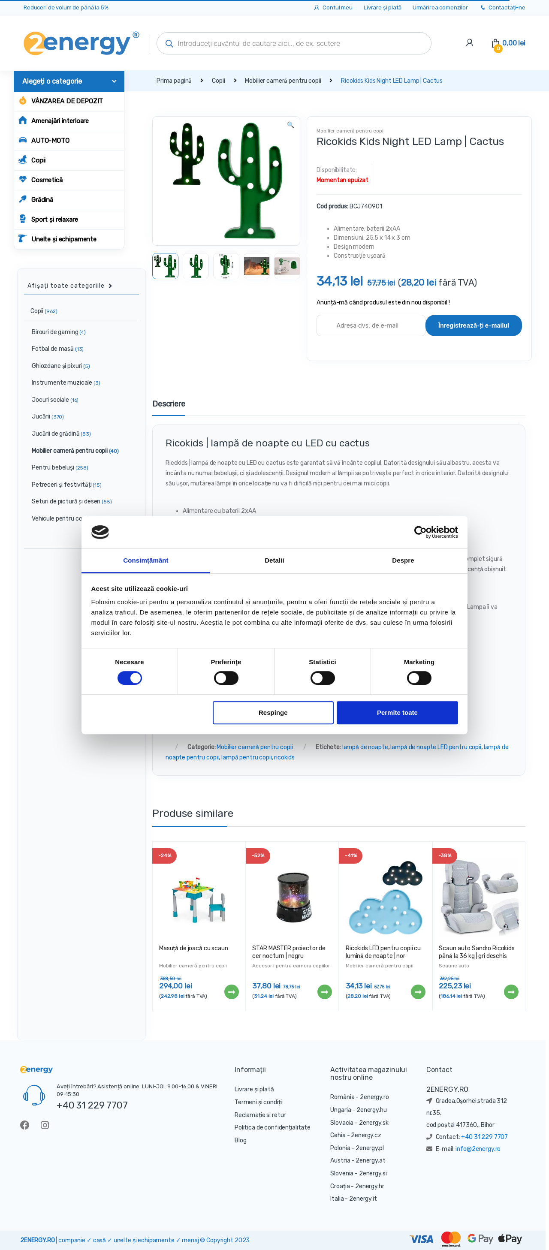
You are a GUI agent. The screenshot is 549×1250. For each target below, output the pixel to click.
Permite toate (397, 713)
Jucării (44, 416)
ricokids (284, 757)
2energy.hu (371, 1110)
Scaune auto (454, 966)
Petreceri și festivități (63, 484)
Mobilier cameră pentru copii (283, 80)
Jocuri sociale (51, 400)
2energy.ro (374, 1097)
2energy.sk (374, 1123)
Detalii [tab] (274, 560)
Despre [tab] (403, 560)
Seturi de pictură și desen (68, 501)
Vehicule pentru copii (62, 518)
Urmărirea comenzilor (440, 7)
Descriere (168, 404)
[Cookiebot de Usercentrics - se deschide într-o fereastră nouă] (420, 532)
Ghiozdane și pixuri (57, 366)
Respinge (273, 713)
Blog (240, 1140)
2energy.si (373, 1173)
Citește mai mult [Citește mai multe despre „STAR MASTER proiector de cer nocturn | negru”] (324, 992)
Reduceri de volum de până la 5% (66, 7)
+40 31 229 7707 (92, 1105)
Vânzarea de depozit (60, 100)
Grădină (35, 199)
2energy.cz (366, 1135)
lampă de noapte (365, 747)
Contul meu (332, 8)
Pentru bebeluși (56, 467)
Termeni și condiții (259, 1102)
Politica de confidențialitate (273, 1127)
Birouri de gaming (55, 332)
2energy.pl (370, 1148)
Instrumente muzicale (62, 382)
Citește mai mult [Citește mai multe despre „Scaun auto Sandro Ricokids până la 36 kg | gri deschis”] (511, 992)
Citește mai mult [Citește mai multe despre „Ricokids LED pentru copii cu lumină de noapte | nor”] (417, 992)
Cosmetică (40, 179)
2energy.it (363, 1198)
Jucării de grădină (57, 433)
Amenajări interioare (53, 120)
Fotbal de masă (54, 348)
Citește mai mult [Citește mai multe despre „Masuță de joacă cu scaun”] (231, 992)
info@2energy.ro (478, 1149)
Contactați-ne (502, 8)
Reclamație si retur (260, 1115)
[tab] (168, 408)
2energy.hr (369, 1186)
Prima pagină (174, 80)
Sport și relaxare (48, 218)
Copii (31, 159)
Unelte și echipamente (57, 238)
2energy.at (371, 1160)
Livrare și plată (382, 7)
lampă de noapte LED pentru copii (435, 747)
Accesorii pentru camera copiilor (291, 966)
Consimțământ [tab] (145, 560)
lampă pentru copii (246, 757)
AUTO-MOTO (43, 140)
